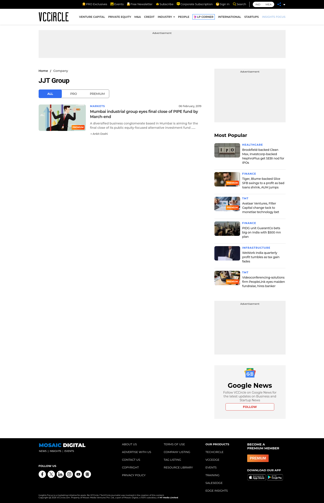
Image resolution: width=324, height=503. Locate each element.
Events (117, 4)
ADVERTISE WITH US (136, 452)
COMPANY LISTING (177, 452)
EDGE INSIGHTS (217, 490)
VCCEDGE (213, 459)
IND (257, 4)
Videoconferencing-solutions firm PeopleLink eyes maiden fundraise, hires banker (263, 282)
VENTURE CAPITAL (92, 16)
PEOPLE (183, 16)
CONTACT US (131, 459)
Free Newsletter (140, 4)
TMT (245, 198)
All (50, 94)
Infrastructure (256, 247)
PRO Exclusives (94, 4)
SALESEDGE (214, 483)
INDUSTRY (165, 16)
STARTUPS (251, 16)
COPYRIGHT (130, 467)
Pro (73, 94)
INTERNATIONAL (229, 16)
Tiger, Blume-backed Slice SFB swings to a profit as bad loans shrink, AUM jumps (263, 183)
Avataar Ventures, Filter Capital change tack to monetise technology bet (260, 208)
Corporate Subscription (195, 4)
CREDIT (149, 16)
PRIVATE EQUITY (119, 16)
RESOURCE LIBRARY (178, 467)
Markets (97, 106)
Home (43, 71)
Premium (97, 94)
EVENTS (211, 467)
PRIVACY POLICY (134, 475)
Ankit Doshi (100, 133)
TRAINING (213, 475)
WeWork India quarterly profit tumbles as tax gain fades (261, 257)
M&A (137, 16)
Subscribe (164, 4)
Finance (249, 173)
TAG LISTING (172, 459)
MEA (268, 4)
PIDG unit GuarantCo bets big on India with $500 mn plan (261, 232)
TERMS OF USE (174, 444)
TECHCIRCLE (215, 452)
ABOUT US (129, 444)
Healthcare (252, 144)
